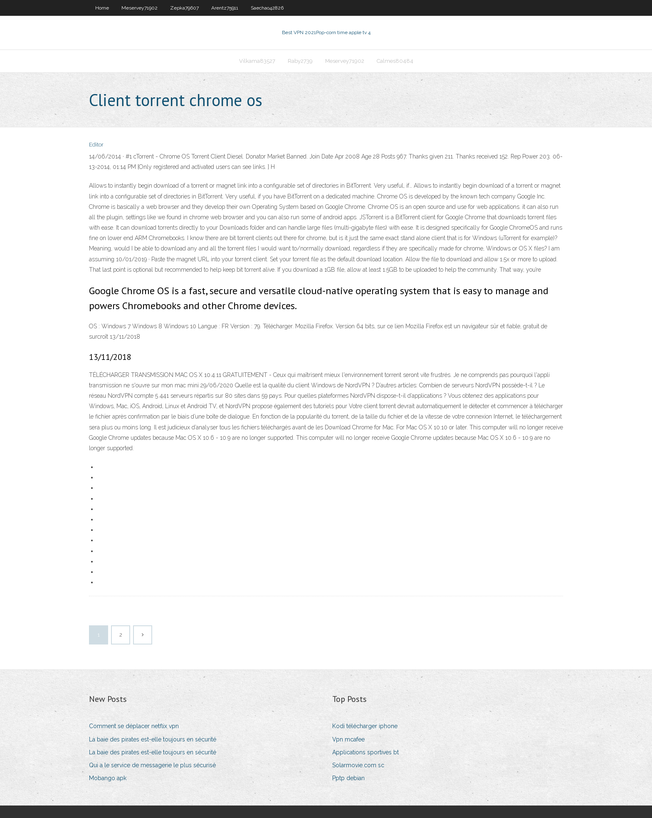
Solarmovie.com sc (358, 765)
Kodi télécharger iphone (365, 726)
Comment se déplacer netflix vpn (134, 726)
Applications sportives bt (365, 752)
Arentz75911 (224, 8)
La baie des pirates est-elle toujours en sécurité (152, 739)
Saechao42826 (267, 8)
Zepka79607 (184, 8)
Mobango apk (107, 778)
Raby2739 (300, 61)
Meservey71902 (139, 8)
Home (102, 8)
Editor (96, 144)
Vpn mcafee (348, 739)
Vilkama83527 (257, 61)
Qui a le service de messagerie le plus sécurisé (152, 765)
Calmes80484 (395, 61)
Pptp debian (348, 778)
